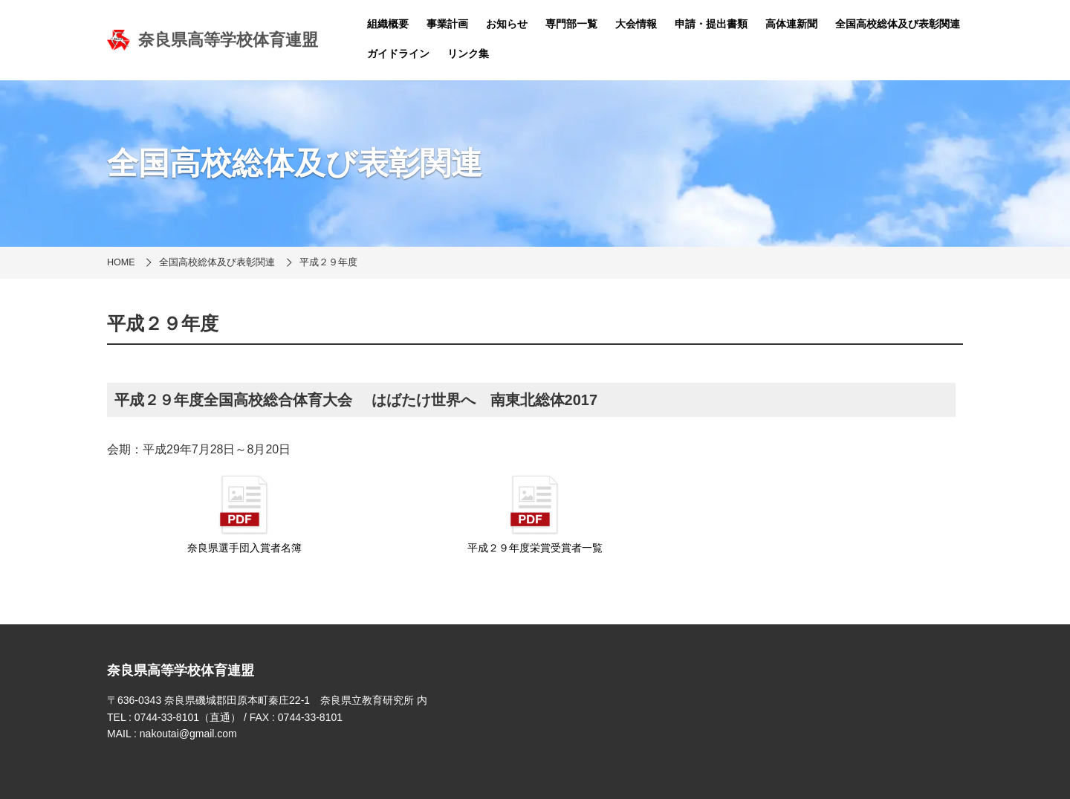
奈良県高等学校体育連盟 (212, 40)
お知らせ (507, 24)
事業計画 (447, 24)
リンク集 (468, 53)
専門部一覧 (571, 24)
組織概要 (388, 24)
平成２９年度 (328, 262)
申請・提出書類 (711, 24)
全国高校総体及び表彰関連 (897, 24)
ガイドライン (398, 53)
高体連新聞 (791, 24)
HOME (121, 262)
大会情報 (636, 24)
